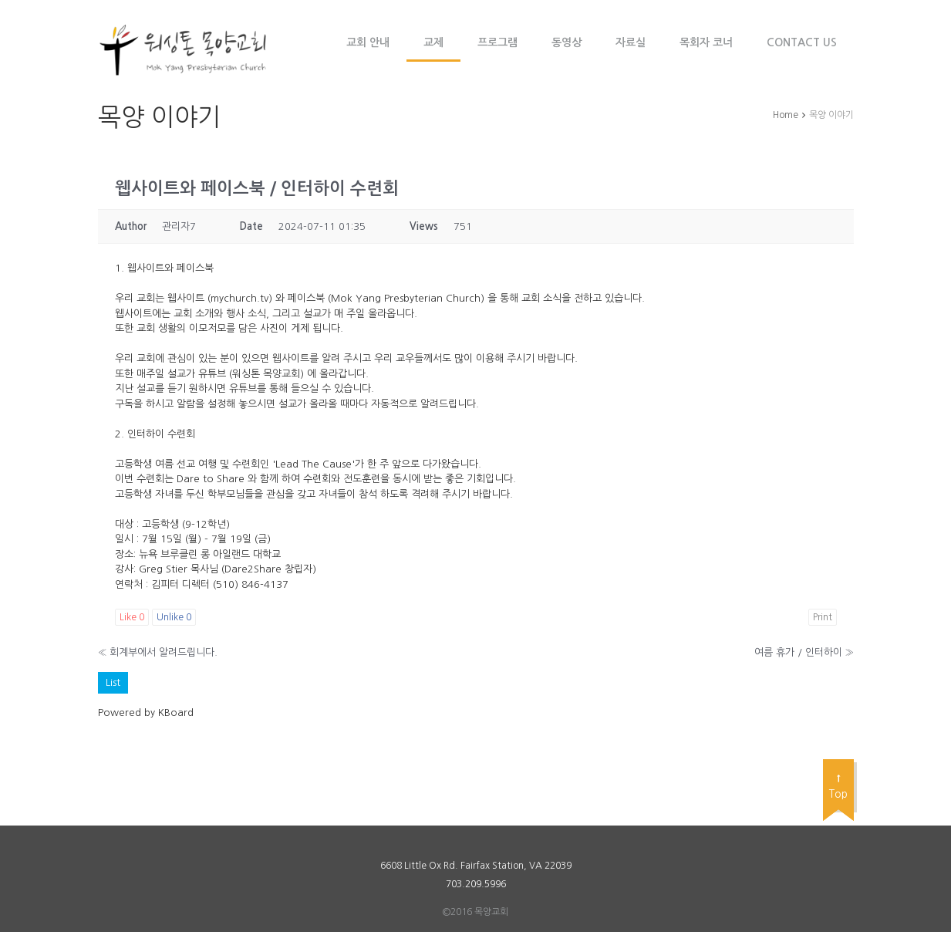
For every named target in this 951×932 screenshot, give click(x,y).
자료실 (630, 42)
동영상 (566, 42)
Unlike (174, 617)
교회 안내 (368, 42)
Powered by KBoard (146, 712)
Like (132, 617)
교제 (433, 42)
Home (785, 115)
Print (822, 617)
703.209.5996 (476, 884)
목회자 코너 (706, 42)
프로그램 (497, 42)
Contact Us (802, 42)
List (113, 682)
